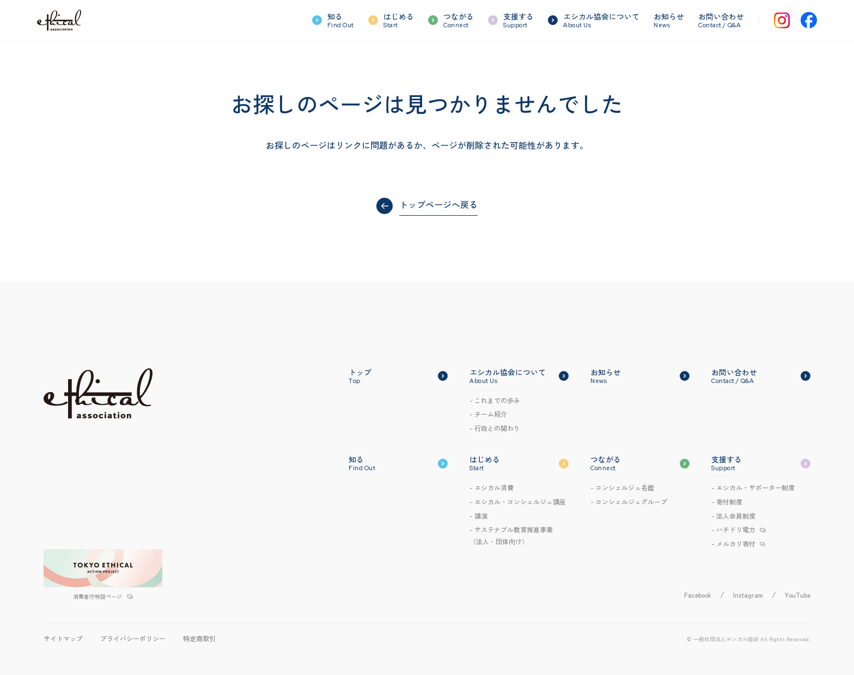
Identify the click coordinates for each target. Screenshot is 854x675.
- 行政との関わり (494, 428)
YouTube (797, 594)
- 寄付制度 (726, 501)
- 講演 (478, 515)
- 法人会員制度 (733, 515)
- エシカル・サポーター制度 (753, 487)
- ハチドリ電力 (733, 529)
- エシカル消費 (491, 487)
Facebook (697, 594)
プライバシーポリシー (133, 638)
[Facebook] (808, 20)
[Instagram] (782, 20)
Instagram (748, 594)
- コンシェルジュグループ (628, 501)
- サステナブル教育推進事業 (511, 536)
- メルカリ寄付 (733, 543)
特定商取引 (199, 638)
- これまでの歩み (494, 400)
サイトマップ (63, 638)
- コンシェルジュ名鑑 (622, 487)
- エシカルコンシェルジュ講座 (517, 501)
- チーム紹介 (488, 413)
